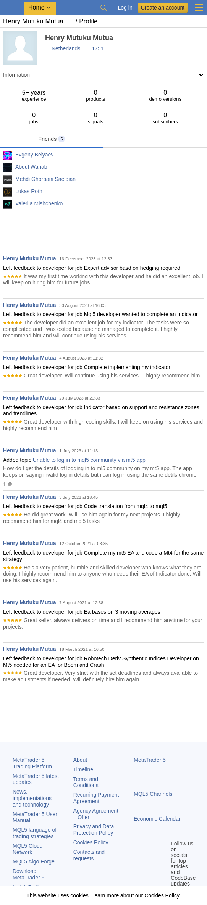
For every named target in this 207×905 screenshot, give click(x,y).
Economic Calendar (157, 819)
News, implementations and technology (32, 798)
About (80, 760)
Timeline (83, 769)
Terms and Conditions (86, 782)
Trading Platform (32, 763)
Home (36, 7)
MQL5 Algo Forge (34, 861)
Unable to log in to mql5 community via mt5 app (89, 460)
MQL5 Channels (153, 794)
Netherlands (66, 48)
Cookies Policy (90, 842)
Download (29, 874)
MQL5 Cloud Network (28, 849)
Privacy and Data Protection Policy (93, 829)
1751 (98, 48)
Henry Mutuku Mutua (29, 258)
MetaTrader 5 (150, 760)
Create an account (162, 8)
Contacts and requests (89, 855)
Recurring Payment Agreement (96, 798)
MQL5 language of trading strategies (35, 833)
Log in (125, 8)
